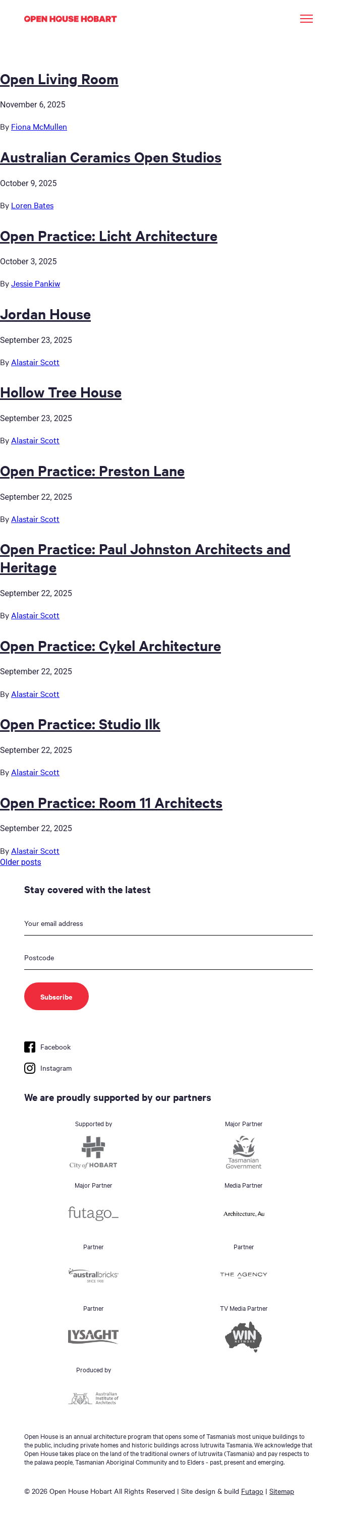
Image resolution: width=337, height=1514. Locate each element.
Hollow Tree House (61, 391)
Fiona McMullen (39, 126)
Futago (252, 1491)
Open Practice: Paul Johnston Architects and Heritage (145, 557)
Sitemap (281, 1491)
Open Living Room (59, 78)
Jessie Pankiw (35, 282)
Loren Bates (32, 204)
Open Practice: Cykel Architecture (110, 645)
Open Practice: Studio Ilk (80, 723)
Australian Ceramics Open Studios (110, 156)
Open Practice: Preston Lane (92, 470)
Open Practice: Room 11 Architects (111, 801)
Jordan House (45, 313)
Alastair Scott (35, 361)
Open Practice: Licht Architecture (108, 235)
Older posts (20, 862)
